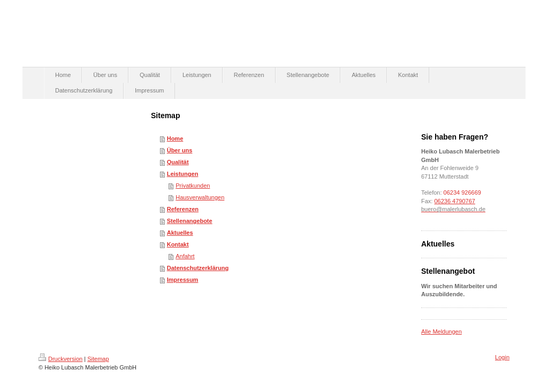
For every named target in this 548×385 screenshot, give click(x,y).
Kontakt (178, 244)
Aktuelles (180, 232)
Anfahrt (185, 256)
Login (502, 357)
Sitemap (98, 359)
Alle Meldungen (441, 331)
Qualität (178, 162)
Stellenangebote (189, 221)
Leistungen (183, 174)
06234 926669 (463, 192)
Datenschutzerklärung (198, 268)
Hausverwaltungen (200, 197)
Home (175, 138)
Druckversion (60, 359)
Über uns (180, 150)
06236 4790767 (454, 201)
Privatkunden (193, 185)
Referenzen (183, 209)
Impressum (183, 279)
